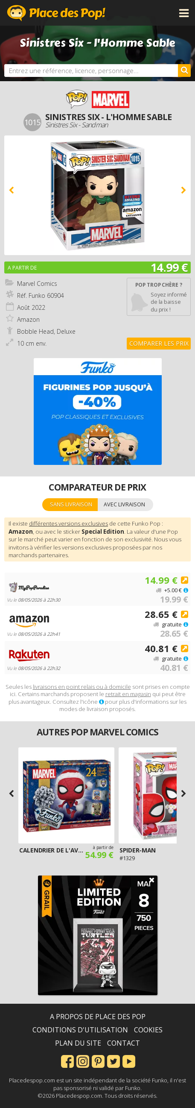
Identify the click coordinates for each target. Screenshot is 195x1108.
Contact (123, 1043)
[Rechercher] (184, 70)
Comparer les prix (159, 343)
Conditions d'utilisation (80, 1030)
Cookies (148, 1030)
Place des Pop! (56, 13)
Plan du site (78, 1043)
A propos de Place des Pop (98, 1016)
